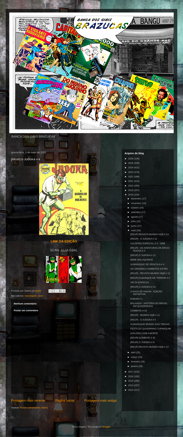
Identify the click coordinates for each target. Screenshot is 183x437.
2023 (131, 172)
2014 (131, 385)
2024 (131, 167)
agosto (135, 216)
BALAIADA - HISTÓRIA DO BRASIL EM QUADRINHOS (148, 304)
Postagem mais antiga (100, 400)
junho (134, 226)
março (134, 357)
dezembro (136, 198)
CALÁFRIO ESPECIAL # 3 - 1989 (147, 243)
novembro (136, 203)
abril (133, 352)
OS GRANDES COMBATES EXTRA (149, 268)
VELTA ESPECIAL (139, 282)
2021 (131, 181)
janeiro (135, 366)
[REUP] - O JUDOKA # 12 (143, 238)
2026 (131, 158)
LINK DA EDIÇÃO (64, 241)
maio (134, 230)
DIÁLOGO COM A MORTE (144, 333)
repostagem (31, 295)
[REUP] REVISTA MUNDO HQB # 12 (149, 347)
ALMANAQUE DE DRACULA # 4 (147, 264)
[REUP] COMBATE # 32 (142, 337)
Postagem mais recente (28, 400)
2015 (131, 380)
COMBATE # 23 (138, 310)
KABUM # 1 (136, 298)
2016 (131, 376)
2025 (131, 163)
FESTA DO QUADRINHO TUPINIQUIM (150, 328)
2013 (131, 390)
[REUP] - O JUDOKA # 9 (143, 319)
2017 (131, 371)
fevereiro (136, 361)
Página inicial (64, 400)
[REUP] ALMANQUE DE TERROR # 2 (150, 278)
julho (134, 221)
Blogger (106, 426)
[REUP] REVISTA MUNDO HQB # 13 (149, 234)
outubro (135, 207)
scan (40, 295)
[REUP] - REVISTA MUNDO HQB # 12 (150, 273)
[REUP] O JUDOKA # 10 (143, 286)
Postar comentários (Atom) (34, 407)
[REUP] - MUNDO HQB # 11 (145, 315)
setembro (136, 212)
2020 (131, 185)
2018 (131, 194)
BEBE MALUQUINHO (141, 259)
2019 (131, 190)
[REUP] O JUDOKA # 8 (142, 342)
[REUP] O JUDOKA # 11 (143, 255)
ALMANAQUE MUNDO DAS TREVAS (149, 324)
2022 (131, 176)
